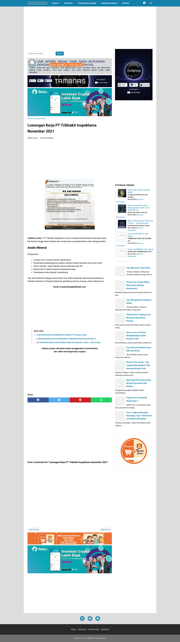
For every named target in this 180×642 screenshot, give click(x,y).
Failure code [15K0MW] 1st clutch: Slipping (140, 249)
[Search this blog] (151, 3)
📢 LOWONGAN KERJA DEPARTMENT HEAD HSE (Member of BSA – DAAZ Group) (68, 342)
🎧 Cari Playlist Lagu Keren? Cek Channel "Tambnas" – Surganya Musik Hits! (140, 222)
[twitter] (59, 399)
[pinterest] (80, 399)
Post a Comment (46, 138)
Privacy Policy (93, 629)
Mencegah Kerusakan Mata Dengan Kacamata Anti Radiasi (138, 383)
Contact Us (82, 629)
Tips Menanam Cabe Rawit (138, 268)
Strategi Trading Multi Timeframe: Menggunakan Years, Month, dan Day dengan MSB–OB (139, 207)
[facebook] (38, 399)
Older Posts (105, 530)
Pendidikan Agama (87, 3)
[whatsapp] (101, 399)
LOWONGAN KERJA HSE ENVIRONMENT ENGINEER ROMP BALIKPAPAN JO (66, 339)
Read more (140, 199)
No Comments (120, 202)
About (73, 629)
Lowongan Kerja (109, 3)
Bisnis (55, 3)
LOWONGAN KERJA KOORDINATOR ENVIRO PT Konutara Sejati (61, 335)
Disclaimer (105, 629)
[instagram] (82, 618)
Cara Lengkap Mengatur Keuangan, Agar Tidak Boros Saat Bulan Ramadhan (139, 415)
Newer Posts (34, 530)
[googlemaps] (90, 618)
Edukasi (68, 3)
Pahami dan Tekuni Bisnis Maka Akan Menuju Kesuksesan (138, 285)
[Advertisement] (90, 27)
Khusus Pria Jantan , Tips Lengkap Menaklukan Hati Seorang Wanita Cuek (138, 365)
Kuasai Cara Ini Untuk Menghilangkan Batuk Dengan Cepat (136, 335)
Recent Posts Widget (120, 261)
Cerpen (125, 3)
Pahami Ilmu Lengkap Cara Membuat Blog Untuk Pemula (138, 317)
